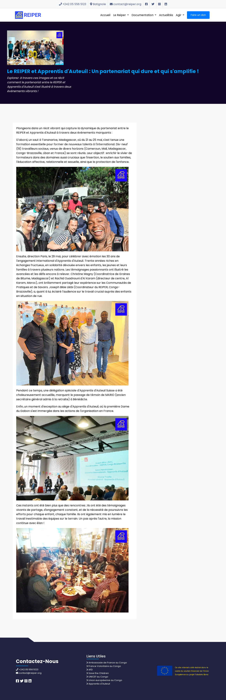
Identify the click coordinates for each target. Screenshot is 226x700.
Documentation (143, 15)
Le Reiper (120, 15)
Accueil (105, 15)
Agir (179, 15)
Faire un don (198, 15)
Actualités (166, 15)
